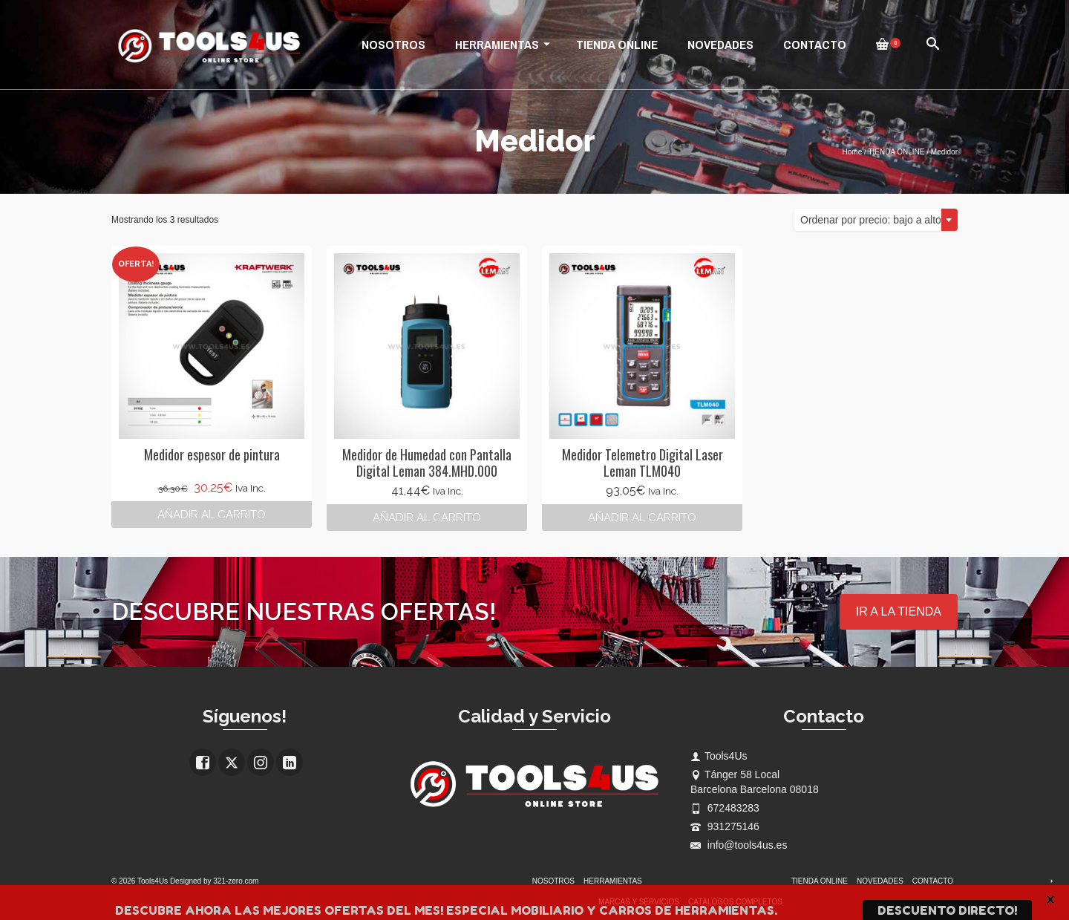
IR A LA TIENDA (898, 611)
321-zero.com (235, 881)
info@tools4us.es (739, 845)
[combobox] (876, 220)
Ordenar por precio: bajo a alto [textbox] (870, 220)
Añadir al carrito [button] (211, 514)
